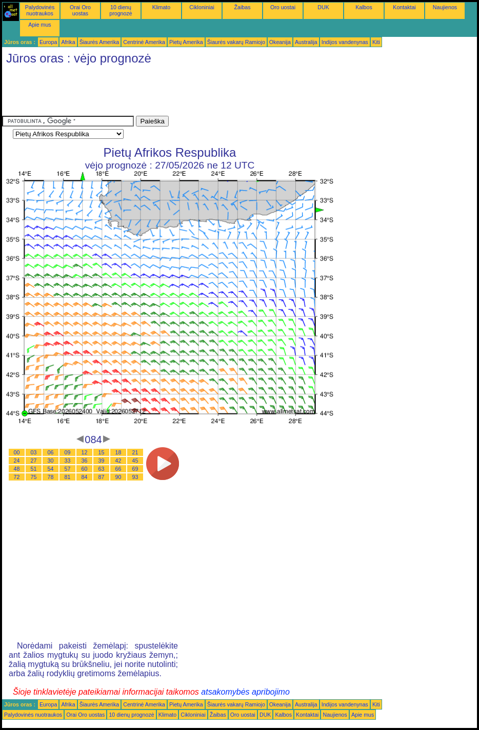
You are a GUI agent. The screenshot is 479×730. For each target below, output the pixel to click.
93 (135, 477)
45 (135, 460)
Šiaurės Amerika (99, 42)
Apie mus (39, 25)
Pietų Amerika (186, 42)
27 (34, 460)
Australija (306, 42)
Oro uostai (282, 7)
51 (34, 469)
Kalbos (363, 7)
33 (68, 460)
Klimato (161, 7)
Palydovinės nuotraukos (39, 10)
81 (68, 477)
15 (101, 452)
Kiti (376, 42)
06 (51, 452)
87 (101, 477)
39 (101, 460)
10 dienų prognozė (120, 10)
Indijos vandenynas (345, 42)
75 (34, 477)
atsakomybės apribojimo (245, 691)
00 (17, 452)
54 (51, 469)
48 (17, 469)
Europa (48, 42)
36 (85, 460)
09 (68, 452)
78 (51, 477)
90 (118, 477)
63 (101, 469)
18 (118, 452)
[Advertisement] (188, 93)
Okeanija (280, 42)
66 (118, 469)
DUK (323, 7)
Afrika (68, 42)
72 (17, 477)
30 (51, 460)
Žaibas (242, 7)
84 (85, 477)
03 (34, 452)
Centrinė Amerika (144, 42)
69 (135, 469)
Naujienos (445, 7)
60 (85, 469)
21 (135, 452)
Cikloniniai (201, 7)
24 (17, 460)
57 (68, 469)
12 (85, 452)
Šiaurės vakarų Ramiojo (236, 42)
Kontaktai (404, 7)
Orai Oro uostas (80, 10)
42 (118, 460)
